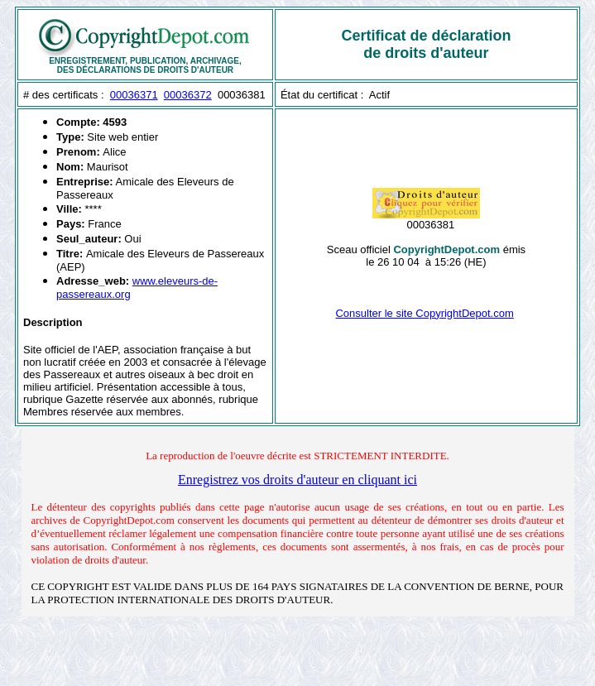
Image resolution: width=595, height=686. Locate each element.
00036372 (188, 95)
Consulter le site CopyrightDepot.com (424, 313)
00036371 (134, 95)
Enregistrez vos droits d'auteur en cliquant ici (297, 480)
